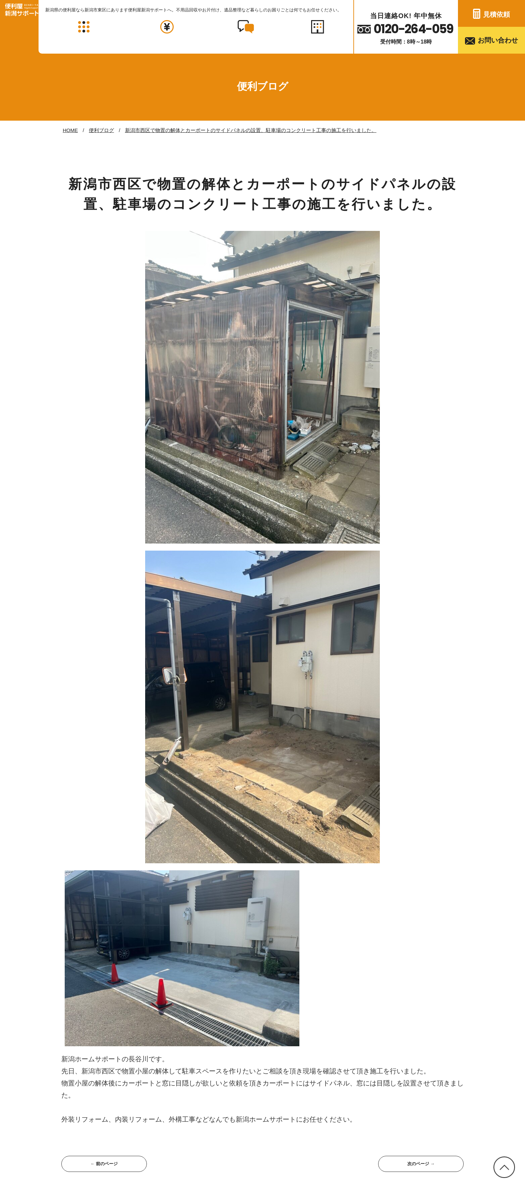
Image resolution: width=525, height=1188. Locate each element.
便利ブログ (101, 130)
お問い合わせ (498, 40)
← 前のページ (104, 1164)
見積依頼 (496, 14)
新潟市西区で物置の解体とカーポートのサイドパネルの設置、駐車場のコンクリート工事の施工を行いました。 (250, 130)
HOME (70, 130)
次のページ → (421, 1164)
